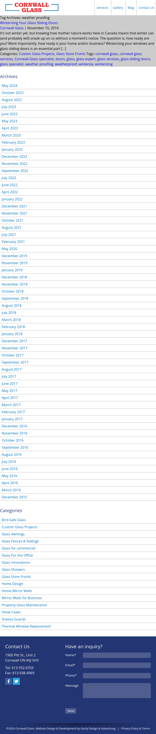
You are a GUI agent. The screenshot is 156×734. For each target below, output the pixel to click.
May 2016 (9, 475)
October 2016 (13, 440)
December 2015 (14, 497)
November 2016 (15, 433)
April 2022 (10, 192)
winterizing (104, 64)
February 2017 (13, 412)
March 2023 (11, 135)
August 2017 (12, 369)
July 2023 (9, 106)
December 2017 (14, 341)
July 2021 (9, 234)
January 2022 (12, 199)
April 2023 (10, 128)
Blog (131, 8)
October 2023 (13, 92)
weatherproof (66, 64)
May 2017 (9, 390)
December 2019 (14, 255)
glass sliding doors (135, 59)
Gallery (118, 8)
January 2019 (12, 270)
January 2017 (12, 419)
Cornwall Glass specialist (34, 59)
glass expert (86, 59)
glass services (108, 59)
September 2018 (15, 298)
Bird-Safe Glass (14, 519)
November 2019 (15, 263)
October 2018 (13, 291)
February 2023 (13, 142)
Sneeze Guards (14, 619)
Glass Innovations (16, 562)
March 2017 (11, 404)
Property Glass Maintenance (24, 605)
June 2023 (10, 114)
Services (102, 8)
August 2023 (12, 99)
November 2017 (15, 348)
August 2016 (12, 454)
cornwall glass (106, 53)
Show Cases (11, 612)
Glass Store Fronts (70, 53)
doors (60, 59)
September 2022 (15, 170)
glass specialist (11, 64)
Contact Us (146, 8)
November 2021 (15, 213)
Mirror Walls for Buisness (22, 598)
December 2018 (14, 277)
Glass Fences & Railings (20, 541)
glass (71, 59)
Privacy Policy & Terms (135, 728)
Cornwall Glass (11, 28)
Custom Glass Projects (37, 53)
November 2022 (15, 163)
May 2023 (9, 121)
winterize (86, 64)
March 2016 (11, 490)
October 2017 (13, 355)
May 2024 (9, 85)
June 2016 (10, 468)
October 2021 (13, 220)
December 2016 (14, 426)
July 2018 (9, 312)
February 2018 (13, 326)
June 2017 (10, 383)
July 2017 (9, 376)
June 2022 (10, 185)
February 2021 (13, 241)
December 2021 (14, 206)
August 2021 (12, 227)
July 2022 (9, 177)
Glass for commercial (19, 548)
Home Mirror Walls (17, 590)
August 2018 (12, 305)
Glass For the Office (17, 555)
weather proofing (39, 64)
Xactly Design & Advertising (98, 728)
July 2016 (9, 461)
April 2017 (10, 397)
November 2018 (15, 284)
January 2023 (12, 149)
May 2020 (9, 248)
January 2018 (12, 334)
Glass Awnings (13, 534)
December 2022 (14, 156)
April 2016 (10, 483)
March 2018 (11, 319)
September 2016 (15, 447)
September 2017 (15, 362)
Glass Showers (13, 569)
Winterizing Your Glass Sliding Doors (29, 22)
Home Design (12, 583)
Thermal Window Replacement (26, 626)
